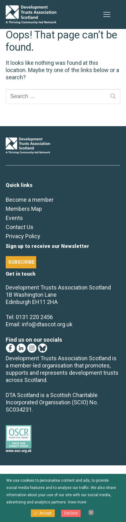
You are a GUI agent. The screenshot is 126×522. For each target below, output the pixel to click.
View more (77, 502)
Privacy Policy (23, 236)
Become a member (30, 199)
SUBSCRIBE (21, 262)
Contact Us (19, 227)
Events (14, 218)
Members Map (24, 208)
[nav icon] (106, 14)
